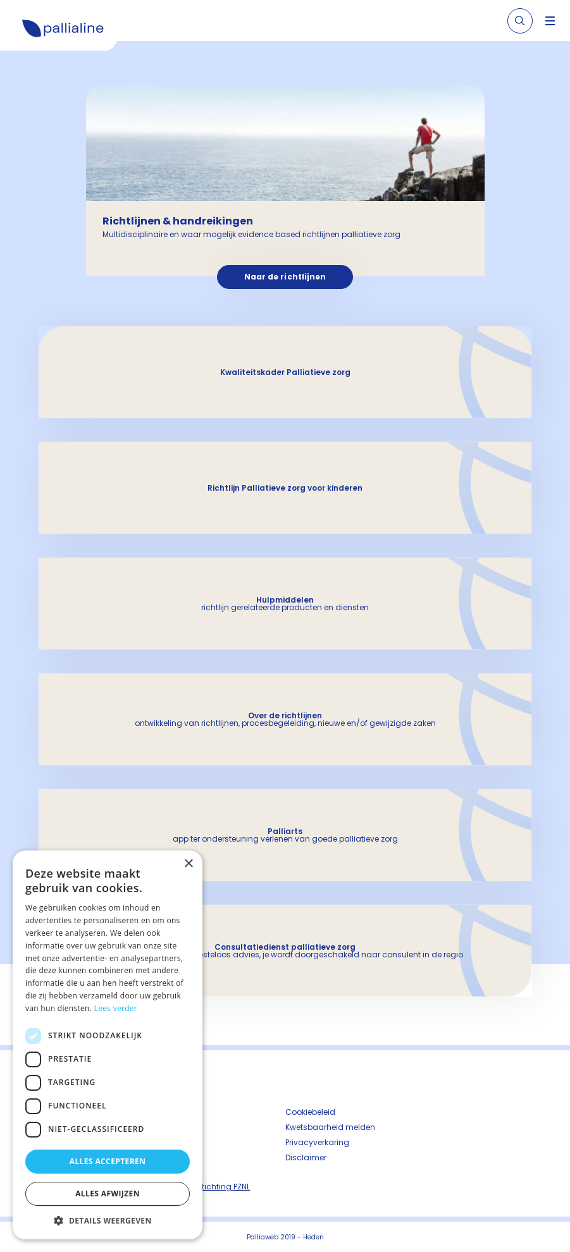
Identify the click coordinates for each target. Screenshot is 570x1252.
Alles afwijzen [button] (107, 1193)
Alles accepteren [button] (108, 1161)
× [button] (188, 864)
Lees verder (116, 1008)
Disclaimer (305, 1157)
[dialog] (107, 1044)
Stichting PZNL (223, 1186)
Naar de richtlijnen (285, 276)
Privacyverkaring (317, 1142)
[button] (107, 1220)
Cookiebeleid (310, 1112)
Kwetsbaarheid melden (330, 1127)
